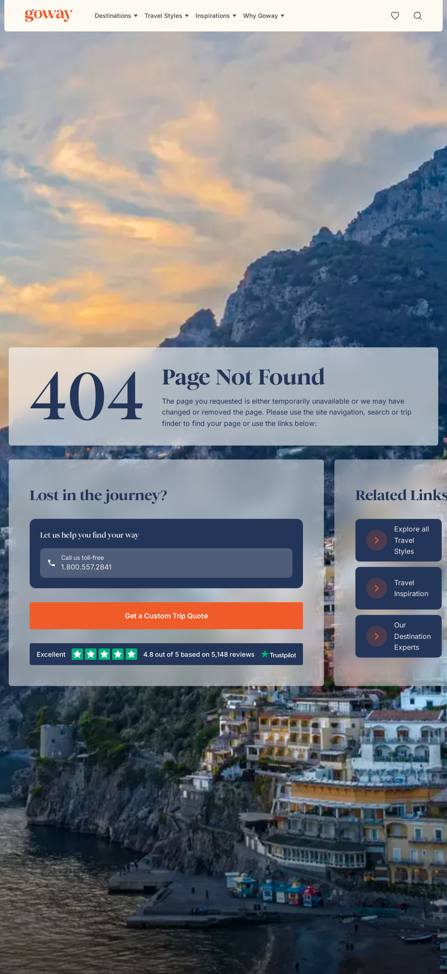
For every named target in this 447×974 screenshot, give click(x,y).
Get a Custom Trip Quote (166, 615)
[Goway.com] (49, 15)
